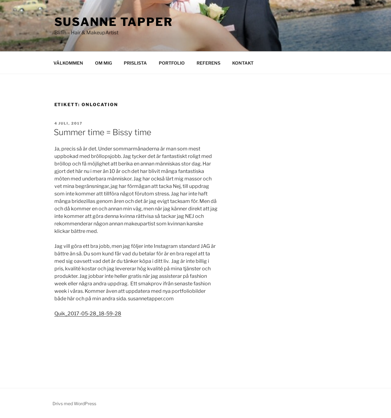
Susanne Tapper (113, 22)
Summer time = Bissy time (102, 132)
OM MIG (103, 63)
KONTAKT (242, 63)
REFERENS (208, 63)
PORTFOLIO (172, 63)
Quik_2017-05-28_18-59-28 (87, 314)
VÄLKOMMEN (68, 63)
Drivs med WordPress (74, 403)
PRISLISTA (135, 63)
